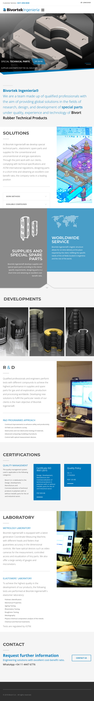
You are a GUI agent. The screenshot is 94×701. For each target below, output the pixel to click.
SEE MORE (39, 61)
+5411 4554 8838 (23, 3)
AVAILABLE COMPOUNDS (16, 204)
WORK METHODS (13, 196)
